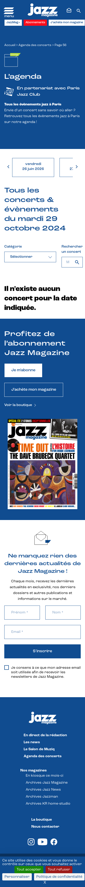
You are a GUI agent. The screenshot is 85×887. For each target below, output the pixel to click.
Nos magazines (33, 770)
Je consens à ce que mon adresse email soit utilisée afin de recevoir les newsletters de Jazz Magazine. (42, 672)
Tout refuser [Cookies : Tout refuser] (59, 869)
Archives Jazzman (42, 797)
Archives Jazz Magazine (47, 783)
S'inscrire (42, 651)
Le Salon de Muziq (39, 749)
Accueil (9, 45)
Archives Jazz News (43, 790)
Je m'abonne (23, 370)
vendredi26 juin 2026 (33, 166)
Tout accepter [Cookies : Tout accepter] (29, 869)
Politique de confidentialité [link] (59, 877)
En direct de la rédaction (45, 735)
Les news (32, 742)
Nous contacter (45, 827)
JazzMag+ (13, 22)
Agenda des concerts (34, 45)
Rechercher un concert (72, 249)
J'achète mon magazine (67, 22)
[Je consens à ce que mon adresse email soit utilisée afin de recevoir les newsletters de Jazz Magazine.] (6, 667)
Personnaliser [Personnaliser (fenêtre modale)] (17, 877)
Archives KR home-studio (48, 804)
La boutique (41, 820)
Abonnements (35, 22)
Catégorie (13, 246)
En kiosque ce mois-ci (44, 776)
